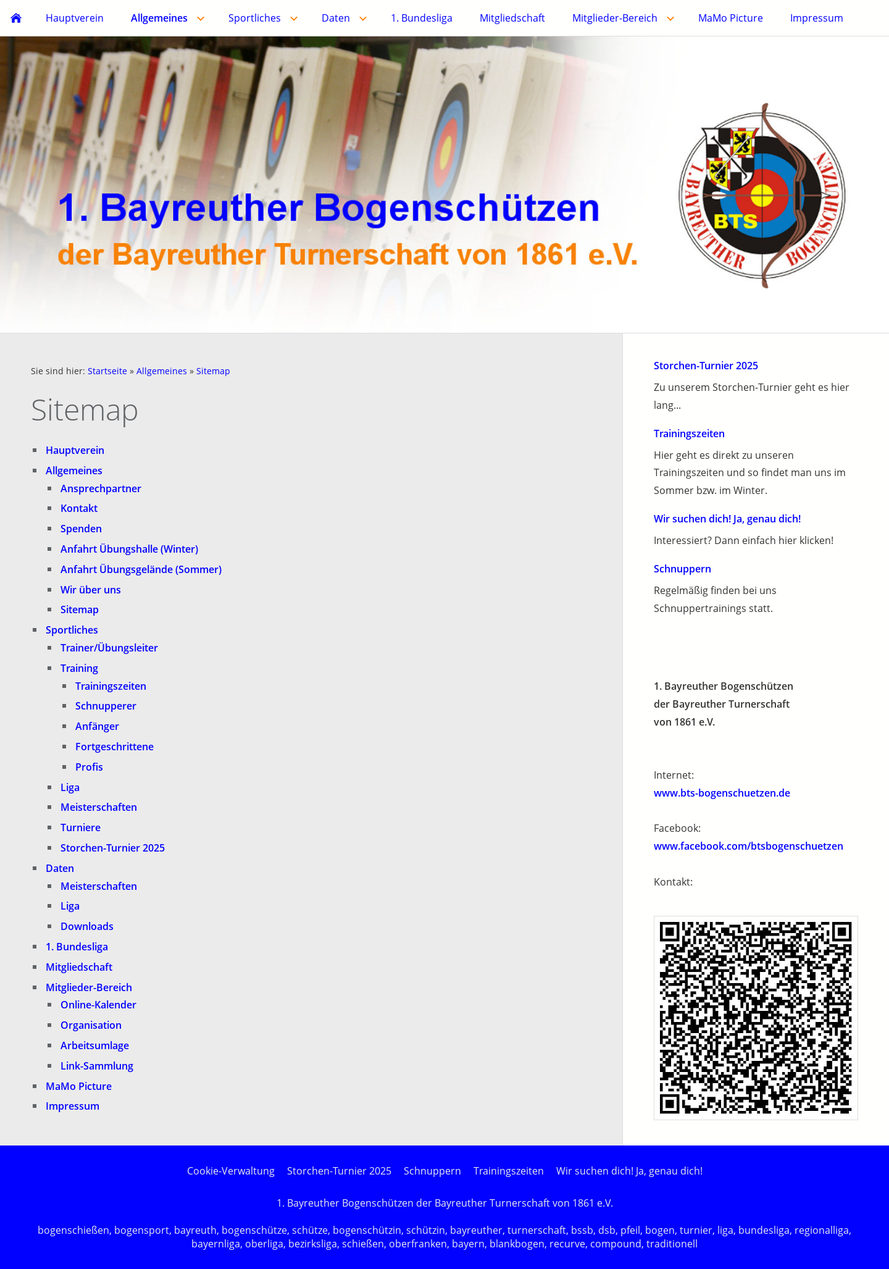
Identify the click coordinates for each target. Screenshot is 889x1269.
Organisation (91, 1025)
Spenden (81, 528)
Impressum (72, 1106)
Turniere (81, 827)
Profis (89, 767)
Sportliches (72, 630)
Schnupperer (105, 706)
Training (79, 668)
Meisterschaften (99, 807)
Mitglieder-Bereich (89, 987)
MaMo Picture (79, 1086)
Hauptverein (75, 450)
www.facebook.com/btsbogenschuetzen (748, 846)
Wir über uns (91, 590)
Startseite (107, 371)
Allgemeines (161, 371)
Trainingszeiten (110, 686)
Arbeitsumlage (95, 1045)
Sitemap (213, 371)
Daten (60, 868)
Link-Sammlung (97, 1066)
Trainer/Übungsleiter (109, 648)
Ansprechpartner (101, 488)
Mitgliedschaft (79, 967)
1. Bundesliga (77, 946)
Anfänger (97, 726)
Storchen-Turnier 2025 (113, 848)
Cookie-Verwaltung (231, 1171)
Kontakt (79, 508)
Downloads (87, 926)
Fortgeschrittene (114, 746)
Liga (70, 787)
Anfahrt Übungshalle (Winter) (129, 549)
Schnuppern (682, 569)
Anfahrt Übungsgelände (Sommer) (141, 569)
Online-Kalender (98, 1004)
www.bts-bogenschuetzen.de (722, 793)
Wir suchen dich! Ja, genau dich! (727, 519)
